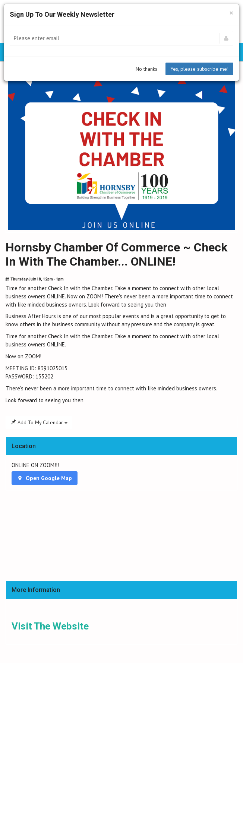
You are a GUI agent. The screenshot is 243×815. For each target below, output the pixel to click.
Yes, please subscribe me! (199, 69)
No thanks (146, 69)
